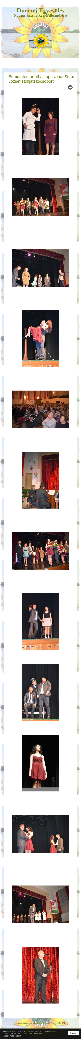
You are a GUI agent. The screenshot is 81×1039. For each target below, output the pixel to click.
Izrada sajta (40, 1027)
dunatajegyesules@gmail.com (34, 1023)
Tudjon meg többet (12, 1035)
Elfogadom (73, 1033)
